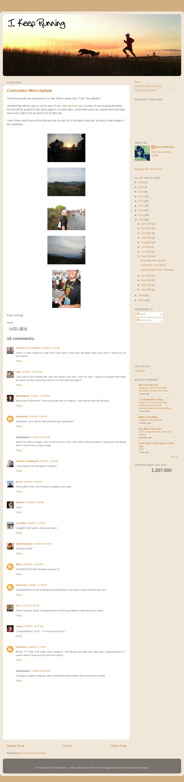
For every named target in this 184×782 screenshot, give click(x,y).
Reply (19, 361)
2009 (141, 219)
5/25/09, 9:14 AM (36, 523)
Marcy (19, 564)
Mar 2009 (146, 280)
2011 (141, 210)
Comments (144, 320)
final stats (77, 105)
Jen (18, 605)
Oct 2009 (146, 233)
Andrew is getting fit (27, 461)
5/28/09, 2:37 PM (37, 647)
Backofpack (22, 396)
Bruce (19, 482)
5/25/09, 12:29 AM (40, 437)
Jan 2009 (146, 289)
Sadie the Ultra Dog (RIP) (148, 86)
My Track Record (148, 385)
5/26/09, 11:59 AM (37, 585)
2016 (141, 187)
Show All (174, 457)
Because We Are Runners (148, 169)
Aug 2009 (146, 242)
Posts (141, 314)
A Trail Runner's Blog (151, 399)
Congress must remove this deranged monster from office (153, 389)
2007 (141, 300)
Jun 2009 (146, 251)
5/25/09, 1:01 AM (49, 461)
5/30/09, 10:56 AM (40, 671)
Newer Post (15, 746)
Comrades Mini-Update (29, 90)
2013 (141, 201)
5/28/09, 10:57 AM (33, 626)
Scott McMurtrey (164, 147)
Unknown (21, 585)
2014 (141, 196)
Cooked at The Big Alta (150, 420)
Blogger (144, 767)
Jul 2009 (146, 247)
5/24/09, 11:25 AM (50, 348)
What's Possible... (149, 417)
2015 (141, 191)
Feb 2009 (146, 285)
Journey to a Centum (28, 348)
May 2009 (147, 256)
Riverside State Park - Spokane (157, 270)
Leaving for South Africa (153, 265)
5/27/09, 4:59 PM (30, 605)
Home (67, 746)
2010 (141, 215)
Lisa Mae (21, 523)
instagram (140, 370)
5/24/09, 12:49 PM (40, 396)
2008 (141, 295)
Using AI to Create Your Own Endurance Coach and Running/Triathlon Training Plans (155, 405)
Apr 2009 (146, 275)
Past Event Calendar (146, 90)
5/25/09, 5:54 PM (43, 544)
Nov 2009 (146, 228)
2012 (141, 205)
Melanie (20, 502)
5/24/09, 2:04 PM (38, 416)
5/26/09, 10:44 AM (33, 564)
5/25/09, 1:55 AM (33, 482)
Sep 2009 (146, 237)
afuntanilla (22, 416)
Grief (141, 449)
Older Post (118, 746)
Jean (18, 372)
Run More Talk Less (150, 429)
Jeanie (19, 626)
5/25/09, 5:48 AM (34, 502)
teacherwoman (24, 544)
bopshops (120, 767)
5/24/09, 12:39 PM (32, 372)
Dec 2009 (146, 224)
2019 (141, 182)
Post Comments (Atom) (33, 753)
